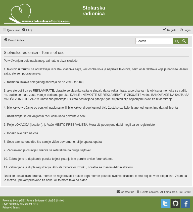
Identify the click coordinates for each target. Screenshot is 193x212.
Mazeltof (27, 204)
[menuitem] (27, 30)
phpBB (20, 200)
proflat (12, 204)
